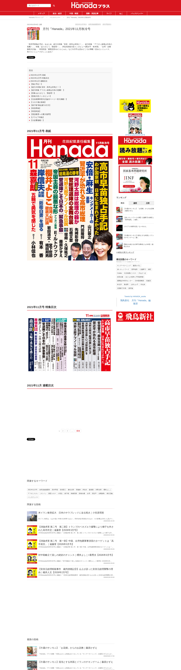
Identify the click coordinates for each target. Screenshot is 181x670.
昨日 (122, 203)
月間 (147, 203)
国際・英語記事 (92, 13)
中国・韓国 (73, 13)
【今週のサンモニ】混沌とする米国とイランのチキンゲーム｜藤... (139, 236)
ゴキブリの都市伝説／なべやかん (135, 226)
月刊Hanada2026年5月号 (135, 135)
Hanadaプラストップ (36, 17)
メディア (41, 13)
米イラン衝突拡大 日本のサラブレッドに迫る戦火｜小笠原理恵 (71, 512)
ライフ (109, 13)
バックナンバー (137, 13)
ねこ (121, 13)
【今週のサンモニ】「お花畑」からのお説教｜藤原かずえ (67, 648)
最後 (78, 431)
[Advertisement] (69, 283)
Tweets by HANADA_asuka (135, 296)
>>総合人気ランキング (125, 252)
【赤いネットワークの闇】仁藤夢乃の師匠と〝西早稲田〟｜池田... (139, 219)
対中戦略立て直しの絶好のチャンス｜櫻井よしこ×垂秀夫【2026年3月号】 (76, 555)
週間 (135, 203)
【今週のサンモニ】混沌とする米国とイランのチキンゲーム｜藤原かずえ (75, 662)
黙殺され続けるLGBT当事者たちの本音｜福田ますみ (138, 245)
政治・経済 (57, 13)
